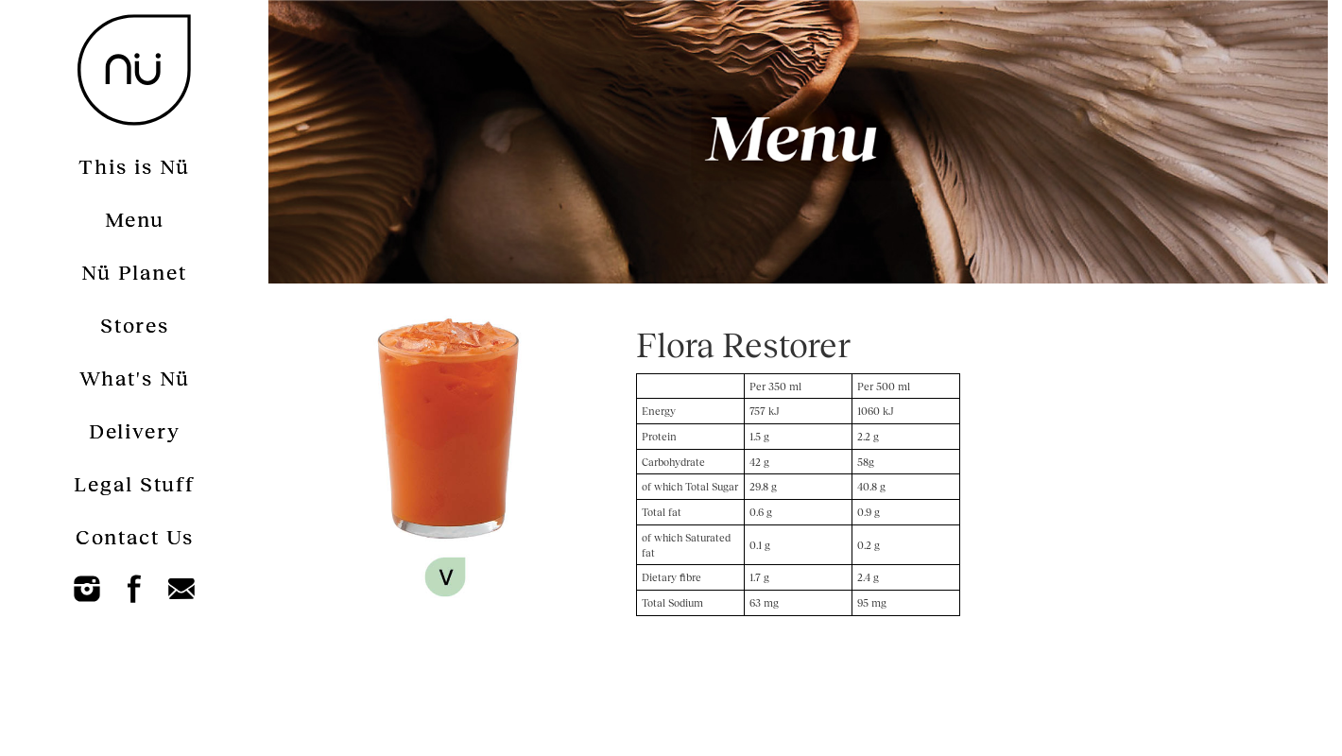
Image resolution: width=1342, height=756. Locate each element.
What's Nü (134, 377)
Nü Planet (134, 271)
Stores (134, 324)
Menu (134, 219)
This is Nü (134, 166)
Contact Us (135, 536)
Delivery (135, 430)
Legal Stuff (134, 483)
